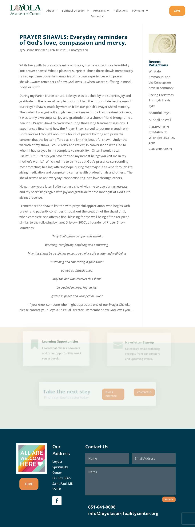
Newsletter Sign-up (139, 344)
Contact (95, 16)
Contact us (133, 393)
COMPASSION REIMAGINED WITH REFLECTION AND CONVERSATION (162, 138)
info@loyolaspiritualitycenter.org (123, 513)
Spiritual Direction (73, 10)
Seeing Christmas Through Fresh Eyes (161, 100)
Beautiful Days (159, 113)
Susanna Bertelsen (35, 50)
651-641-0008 (102, 507)
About (50, 10)
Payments (138, 10)
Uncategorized (78, 50)
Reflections (121, 10)
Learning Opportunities (60, 343)
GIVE (177, 11)
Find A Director (108, 394)
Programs (99, 10)
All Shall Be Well (160, 120)
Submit (169, 499)
